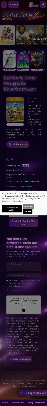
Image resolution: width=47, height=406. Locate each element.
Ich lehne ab (28, 206)
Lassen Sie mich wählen (12, 208)
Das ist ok (27, 211)
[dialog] (23, 203)
